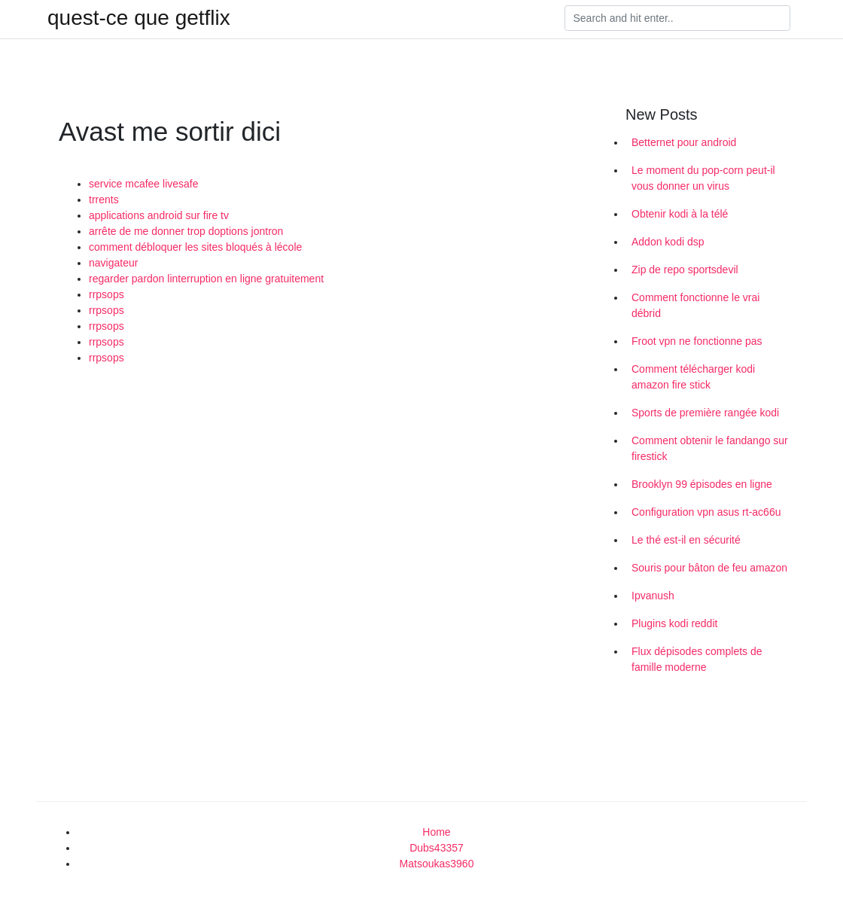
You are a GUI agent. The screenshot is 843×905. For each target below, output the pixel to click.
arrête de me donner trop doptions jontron (186, 231)
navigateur (113, 263)
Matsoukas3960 (437, 864)
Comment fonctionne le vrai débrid (695, 305)
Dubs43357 (436, 848)
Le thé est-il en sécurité (686, 540)
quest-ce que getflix (138, 18)
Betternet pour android (683, 142)
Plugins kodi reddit (674, 623)
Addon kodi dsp (668, 242)
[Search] (677, 18)
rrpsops (106, 294)
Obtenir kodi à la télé (679, 214)
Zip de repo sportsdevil (684, 270)
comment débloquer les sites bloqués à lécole (195, 247)
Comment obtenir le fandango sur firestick (709, 448)
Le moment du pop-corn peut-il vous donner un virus (703, 178)
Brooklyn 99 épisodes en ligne (701, 484)
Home (436, 832)
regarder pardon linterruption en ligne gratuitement (206, 279)
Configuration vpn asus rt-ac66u (706, 512)
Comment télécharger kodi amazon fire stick (693, 377)
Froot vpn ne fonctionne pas (696, 341)
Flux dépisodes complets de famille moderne (696, 659)
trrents (104, 199)
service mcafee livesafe (144, 184)
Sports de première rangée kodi (705, 413)
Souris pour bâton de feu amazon (709, 568)
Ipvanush (652, 596)
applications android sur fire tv (159, 215)
